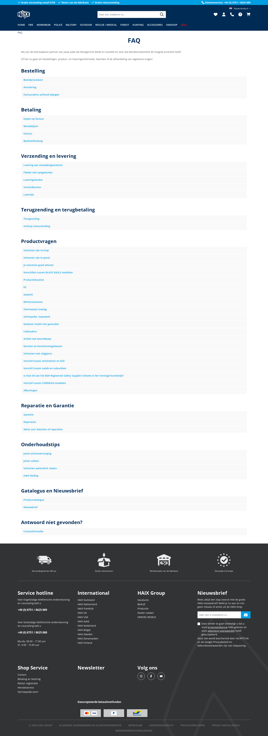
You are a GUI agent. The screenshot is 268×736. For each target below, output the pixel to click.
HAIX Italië (83, 621)
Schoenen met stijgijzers (37, 353)
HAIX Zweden (85, 634)
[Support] (232, 14)
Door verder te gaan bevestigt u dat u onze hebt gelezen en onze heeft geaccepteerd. (224, 629)
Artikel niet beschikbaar (37, 338)
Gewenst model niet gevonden (41, 324)
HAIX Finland (85, 642)
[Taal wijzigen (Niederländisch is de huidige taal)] (239, 8)
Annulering (29, 87)
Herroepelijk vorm (28, 691)
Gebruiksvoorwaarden (210, 645)
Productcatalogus (33, 499)
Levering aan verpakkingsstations (43, 165)
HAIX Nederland (87, 625)
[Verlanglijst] (215, 14)
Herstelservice (26, 687)
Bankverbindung (33, 141)
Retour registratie (28, 683)
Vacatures (143, 600)
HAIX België (84, 630)
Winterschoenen (33, 302)
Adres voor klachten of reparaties (43, 429)
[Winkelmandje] (247, 14)
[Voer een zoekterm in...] (127, 14)
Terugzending (31, 218)
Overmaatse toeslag (35, 309)
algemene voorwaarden (221, 630)
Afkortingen (30, 390)
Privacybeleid (220, 642)
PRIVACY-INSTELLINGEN (225, 725)
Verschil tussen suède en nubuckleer (44, 368)
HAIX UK (82, 612)
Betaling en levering (29, 679)
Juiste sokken (31, 460)
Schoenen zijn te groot (36, 257)
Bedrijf (141, 604)
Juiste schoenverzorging (37, 453)
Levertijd (28, 194)
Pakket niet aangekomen (38, 172)
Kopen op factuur (33, 118)
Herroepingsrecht (161, 725)
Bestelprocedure (33, 79)
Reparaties (29, 422)
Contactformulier (33, 531)
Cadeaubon (30, 331)
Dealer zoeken (146, 612)
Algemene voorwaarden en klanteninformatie (90, 725)
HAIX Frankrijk (86, 608)
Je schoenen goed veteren (38, 265)
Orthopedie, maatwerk (36, 316)
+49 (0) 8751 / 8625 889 (32, 610)
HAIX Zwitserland (87, 604)
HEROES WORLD (147, 617)
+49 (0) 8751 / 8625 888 (32, 632)
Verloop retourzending (36, 226)
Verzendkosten (32, 187)
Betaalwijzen (30, 126)
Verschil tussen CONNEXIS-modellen (44, 383)
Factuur (27, 133)
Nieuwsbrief (30, 507)
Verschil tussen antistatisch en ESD (44, 361)
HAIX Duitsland (86, 600)
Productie (143, 608)
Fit (24, 287)
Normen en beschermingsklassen (42, 346)
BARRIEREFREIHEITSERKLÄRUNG (134, 730)
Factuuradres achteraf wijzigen (41, 94)
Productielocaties (33, 279)
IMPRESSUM (135, 725)
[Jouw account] (224, 14)
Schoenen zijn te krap (36, 250)
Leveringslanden (33, 179)
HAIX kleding (30, 475)
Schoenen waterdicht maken (40, 468)
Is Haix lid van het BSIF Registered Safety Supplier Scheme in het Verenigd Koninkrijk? (73, 375)
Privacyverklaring (192, 725)
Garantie (28, 414)
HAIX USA (83, 617)
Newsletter (91, 667)
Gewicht (28, 294)
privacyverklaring (217, 627)
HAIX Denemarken (88, 638)
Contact (22, 674)
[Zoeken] (162, 14)
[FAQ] (240, 14)
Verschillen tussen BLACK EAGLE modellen (48, 272)
